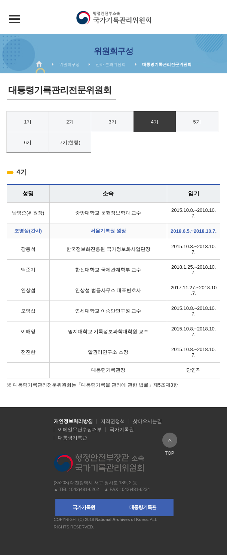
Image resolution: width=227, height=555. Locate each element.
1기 (27, 122)
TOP (169, 440)
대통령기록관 (72, 438)
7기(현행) (70, 142)
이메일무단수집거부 (80, 429)
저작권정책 (113, 421)
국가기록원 (122, 429)
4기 (154, 122)
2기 (70, 122)
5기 (197, 122)
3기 (112, 122)
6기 (27, 142)
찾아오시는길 (147, 421)
